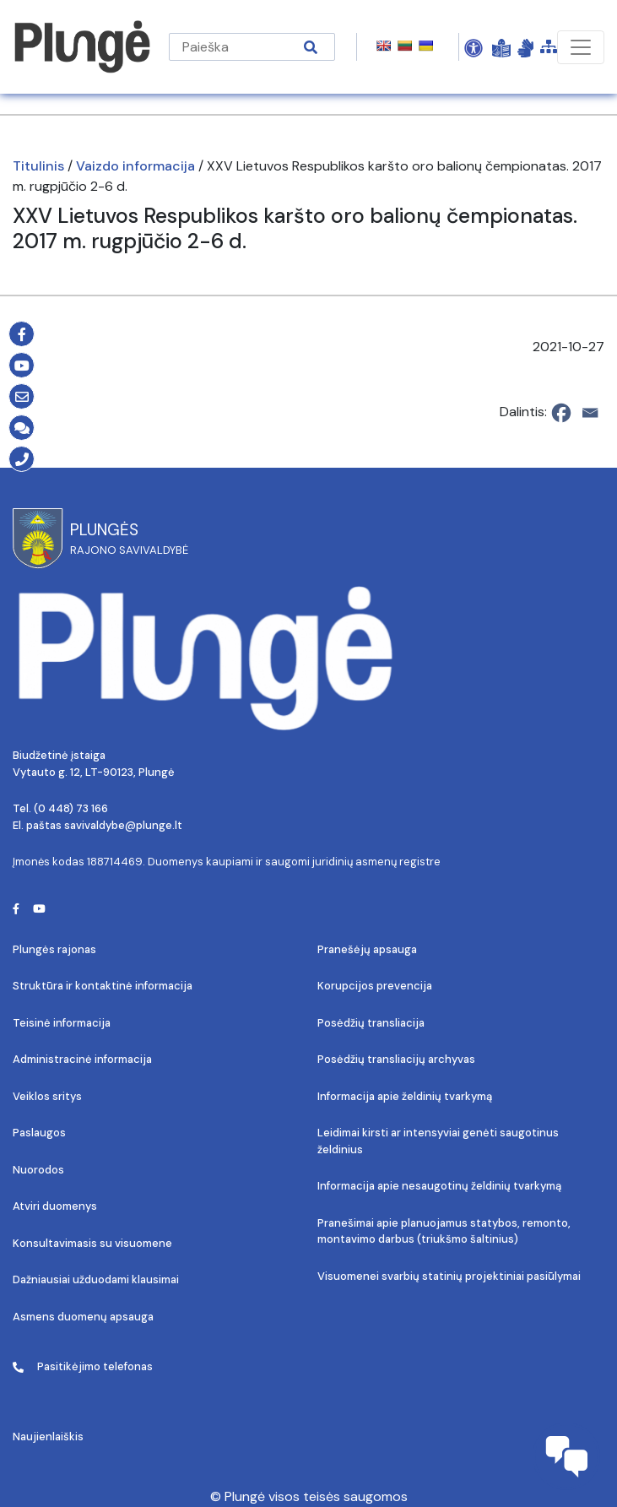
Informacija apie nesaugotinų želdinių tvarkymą (439, 1186)
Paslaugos (39, 1132)
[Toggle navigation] (580, 47)
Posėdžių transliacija (371, 1023)
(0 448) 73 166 (71, 808)
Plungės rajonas (54, 949)
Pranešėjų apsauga (367, 949)
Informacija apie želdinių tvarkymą (404, 1096)
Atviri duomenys (55, 1206)
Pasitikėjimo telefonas (83, 1366)
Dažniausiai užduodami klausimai (96, 1279)
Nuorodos (38, 1170)
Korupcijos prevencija (374, 985)
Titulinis (38, 166)
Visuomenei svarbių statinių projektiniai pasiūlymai (449, 1276)
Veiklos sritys (47, 1096)
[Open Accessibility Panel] (473, 47)
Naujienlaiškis (48, 1436)
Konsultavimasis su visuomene (92, 1243)
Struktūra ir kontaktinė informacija (102, 985)
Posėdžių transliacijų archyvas (396, 1059)
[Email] (590, 413)
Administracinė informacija (82, 1059)
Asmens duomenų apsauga (83, 1316)
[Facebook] (561, 413)
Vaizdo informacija (135, 166)
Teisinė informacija (62, 1023)
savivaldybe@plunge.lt (123, 825)
